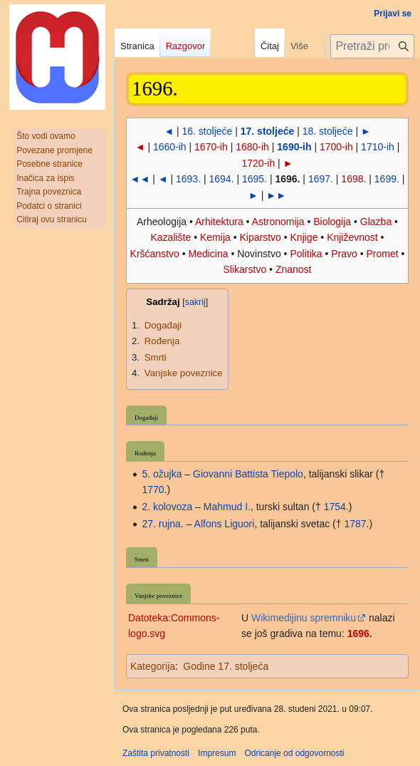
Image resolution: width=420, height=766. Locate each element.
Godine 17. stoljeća (225, 666)
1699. (386, 179)
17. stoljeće (268, 131)
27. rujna (161, 523)
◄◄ (140, 179)
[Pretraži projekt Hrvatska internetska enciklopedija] (372, 46)
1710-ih (377, 146)
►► (276, 195)
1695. (254, 179)
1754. (336, 506)
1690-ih (294, 146)
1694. (221, 179)
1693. (188, 179)
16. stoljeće (207, 131)
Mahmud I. (227, 506)
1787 (355, 523)
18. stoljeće (328, 131)
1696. (359, 633)
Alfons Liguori (224, 523)
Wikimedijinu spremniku (303, 617)
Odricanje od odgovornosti (294, 753)
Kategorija (152, 666)
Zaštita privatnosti (155, 753)
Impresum (217, 753)
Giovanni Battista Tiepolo (248, 474)
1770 (153, 489)
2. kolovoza (167, 506)
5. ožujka (162, 474)
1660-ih (170, 146)
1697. (320, 179)
